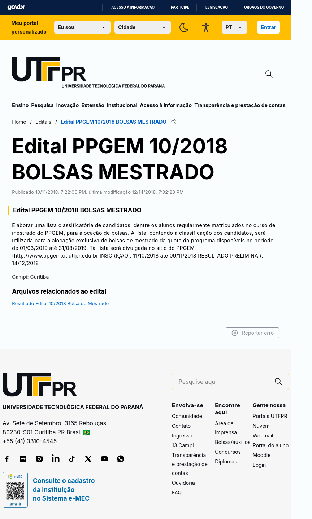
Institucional (122, 105)
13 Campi (183, 445)
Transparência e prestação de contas (240, 105)
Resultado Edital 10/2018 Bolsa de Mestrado (60, 303)
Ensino (20, 105)
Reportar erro (252, 333)
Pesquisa (42, 105)
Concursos (228, 452)
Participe (180, 7)
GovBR (16, 7)
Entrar (268, 27)
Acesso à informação (133, 7)
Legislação (216, 7)
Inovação (67, 105)
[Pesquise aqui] (223, 382)
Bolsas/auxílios (232, 442)
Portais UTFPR (270, 416)
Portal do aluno (271, 445)
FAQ (177, 492)
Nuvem (261, 426)
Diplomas (226, 461)
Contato (181, 426)
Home (19, 122)
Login (259, 465)
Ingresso (182, 435)
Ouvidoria (183, 483)
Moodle (262, 455)
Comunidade (187, 416)
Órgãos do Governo (264, 7)
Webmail (263, 435)
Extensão (92, 105)
